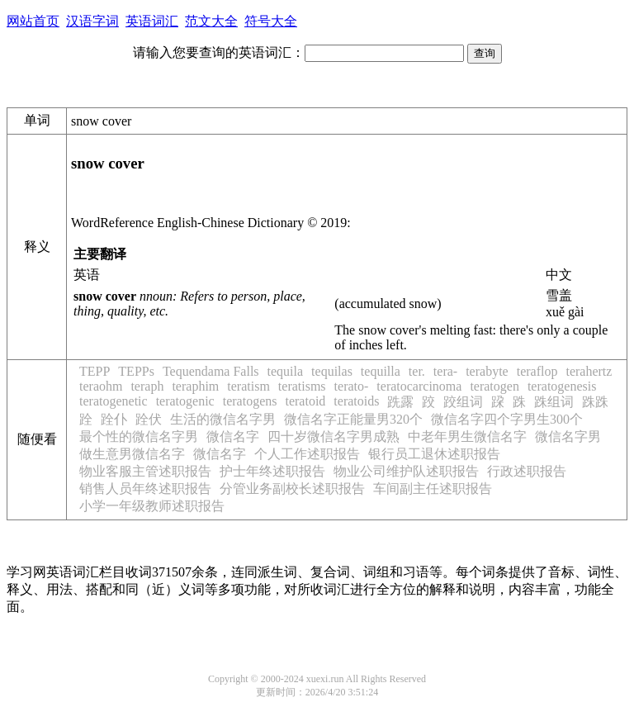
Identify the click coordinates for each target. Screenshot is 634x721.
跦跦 (595, 402)
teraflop (537, 371)
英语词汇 (151, 21)
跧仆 (114, 419)
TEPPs (136, 371)
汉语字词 (92, 21)
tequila (285, 371)
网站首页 (33, 21)
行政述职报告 (526, 471)
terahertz (588, 371)
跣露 (400, 402)
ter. (417, 371)
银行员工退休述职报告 (434, 454)
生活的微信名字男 (223, 419)
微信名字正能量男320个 (353, 419)
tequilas (331, 371)
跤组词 (463, 402)
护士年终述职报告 (272, 471)
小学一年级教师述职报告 (152, 506)
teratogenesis (562, 386)
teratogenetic (113, 401)
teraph (146, 386)
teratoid (305, 401)
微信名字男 (568, 436)
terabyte (487, 371)
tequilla (380, 371)
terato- (351, 386)
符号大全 (270, 21)
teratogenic (185, 401)
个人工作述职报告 (307, 454)
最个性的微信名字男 (138, 436)
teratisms (302, 386)
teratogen (494, 386)
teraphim (195, 386)
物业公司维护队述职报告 (406, 471)
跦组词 (554, 402)
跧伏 (148, 419)
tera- (445, 371)
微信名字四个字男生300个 (507, 419)
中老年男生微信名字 (467, 436)
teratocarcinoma (418, 386)
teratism (248, 386)
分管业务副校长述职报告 (292, 488)
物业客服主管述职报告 (145, 471)
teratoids (356, 401)
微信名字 (232, 436)
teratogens (250, 401)
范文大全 (211, 21)
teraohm (100, 386)
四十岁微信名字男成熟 (333, 436)
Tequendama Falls (211, 371)
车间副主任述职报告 (432, 488)
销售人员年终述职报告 (145, 488)
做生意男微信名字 (132, 454)
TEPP (94, 371)
